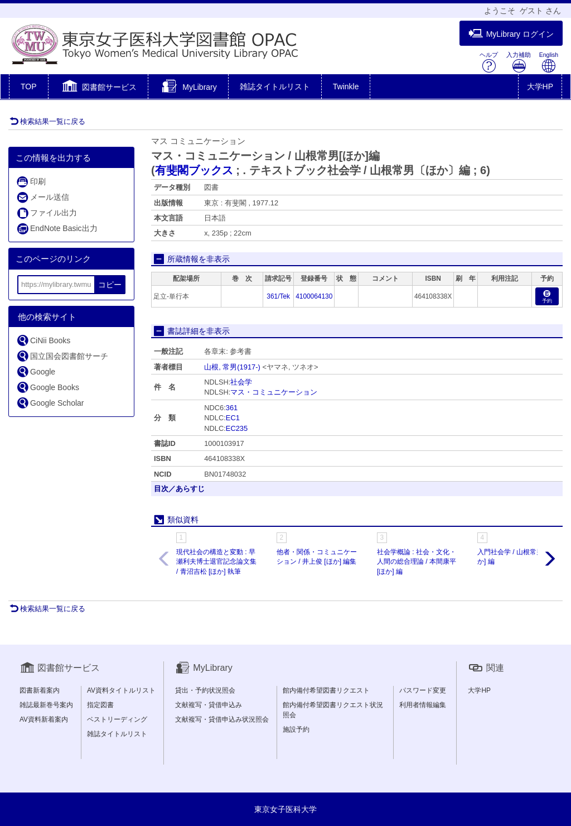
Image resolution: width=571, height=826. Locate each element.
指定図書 (100, 705)
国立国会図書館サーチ (62, 356)
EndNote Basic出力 (57, 228)
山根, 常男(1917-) (232, 367)
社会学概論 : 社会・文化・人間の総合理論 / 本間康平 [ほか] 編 (416, 561)
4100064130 (314, 296)
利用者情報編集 (422, 705)
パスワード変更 (422, 690)
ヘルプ (489, 62)
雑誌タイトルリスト (275, 86)
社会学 (241, 382)
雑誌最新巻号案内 (46, 705)
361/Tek (278, 296)
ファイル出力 (46, 213)
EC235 (237, 428)
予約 (547, 297)
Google (35, 371)
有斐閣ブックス (194, 170)
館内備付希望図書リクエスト (326, 690)
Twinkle (346, 86)
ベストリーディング (117, 719)
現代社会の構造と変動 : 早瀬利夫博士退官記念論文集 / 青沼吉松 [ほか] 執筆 (216, 561)
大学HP (540, 86)
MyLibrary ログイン (511, 33)
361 (232, 408)
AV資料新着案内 (44, 719)
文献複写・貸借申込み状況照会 (222, 719)
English (548, 62)
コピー (110, 284)
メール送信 (42, 197)
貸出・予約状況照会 (205, 690)
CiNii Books (43, 340)
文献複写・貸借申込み (208, 705)
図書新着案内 (40, 690)
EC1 (233, 418)
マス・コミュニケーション (273, 392)
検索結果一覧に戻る (47, 121)
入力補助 (518, 62)
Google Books (47, 387)
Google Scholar (50, 403)
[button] (98, 87)
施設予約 (296, 729)
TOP (29, 86)
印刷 (31, 182)
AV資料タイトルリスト (121, 690)
